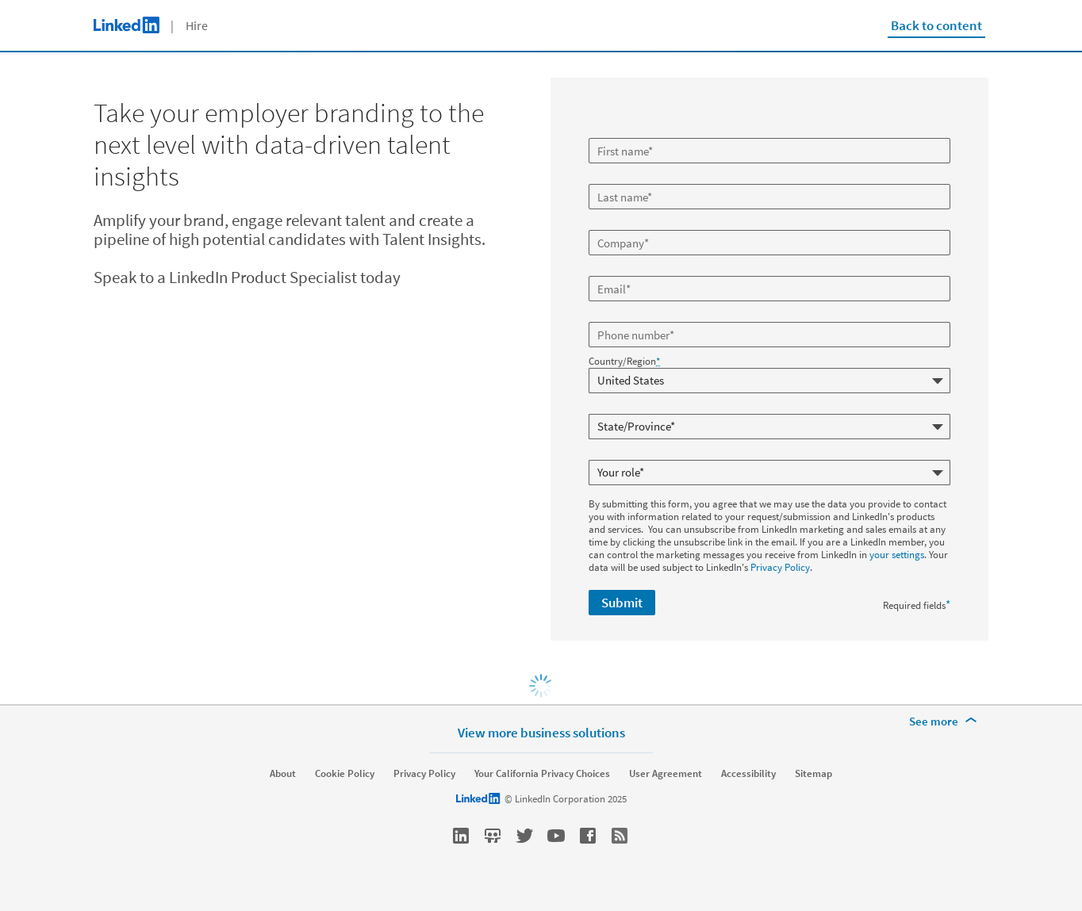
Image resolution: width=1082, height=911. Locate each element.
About (283, 773)
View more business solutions (541, 732)
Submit (622, 602)
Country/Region (624, 361)
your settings (896, 554)
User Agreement (665, 773)
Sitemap (813, 773)
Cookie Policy (344, 773)
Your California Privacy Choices (542, 773)
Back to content (936, 25)
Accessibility (748, 773)
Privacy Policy (780, 567)
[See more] (945, 721)
